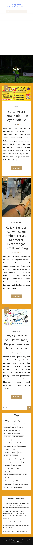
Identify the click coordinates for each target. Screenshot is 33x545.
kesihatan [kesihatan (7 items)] (25, 440)
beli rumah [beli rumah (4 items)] (7, 424)
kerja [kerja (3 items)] (19, 440)
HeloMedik (8, 525)
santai (18, 223)
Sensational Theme (16, 542)
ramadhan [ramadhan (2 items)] (7, 465)
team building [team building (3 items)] (8, 484)
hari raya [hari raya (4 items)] (21, 427)
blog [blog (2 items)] (13, 424)
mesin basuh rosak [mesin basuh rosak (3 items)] (9, 449)
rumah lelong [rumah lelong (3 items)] (8, 471)
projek (13, 223)
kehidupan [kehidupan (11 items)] (7, 440)
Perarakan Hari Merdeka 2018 (19, 531)
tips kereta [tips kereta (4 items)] (24, 484)
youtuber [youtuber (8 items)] (7, 487)
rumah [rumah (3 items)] (17, 468)
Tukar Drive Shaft (15, 522)
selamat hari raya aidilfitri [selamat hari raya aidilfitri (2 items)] (11, 481)
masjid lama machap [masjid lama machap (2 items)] (10, 446)
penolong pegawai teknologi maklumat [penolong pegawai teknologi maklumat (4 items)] (15, 459)
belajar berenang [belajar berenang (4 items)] (22, 421)
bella (6, 522)
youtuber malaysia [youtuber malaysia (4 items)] (16, 487)
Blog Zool (16, 4)
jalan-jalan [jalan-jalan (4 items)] (7, 436)
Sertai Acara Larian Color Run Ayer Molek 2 (16, 116)
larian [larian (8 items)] (9, 443)
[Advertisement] (16, 37)
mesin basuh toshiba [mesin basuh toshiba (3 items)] (10, 452)
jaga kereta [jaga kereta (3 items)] (17, 433)
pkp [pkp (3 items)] (19, 462)
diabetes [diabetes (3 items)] (14, 427)
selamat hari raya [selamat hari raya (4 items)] (9, 478)
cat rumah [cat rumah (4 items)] (7, 427)
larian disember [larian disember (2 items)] (17, 443)
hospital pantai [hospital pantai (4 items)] (8, 433)
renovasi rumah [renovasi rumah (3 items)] (16, 465)
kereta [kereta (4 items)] (14, 440)
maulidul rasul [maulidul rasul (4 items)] (22, 446)
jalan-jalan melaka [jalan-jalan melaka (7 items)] (17, 436)
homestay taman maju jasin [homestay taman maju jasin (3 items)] (12, 430)
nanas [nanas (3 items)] (20, 452)
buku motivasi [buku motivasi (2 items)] (21, 424)
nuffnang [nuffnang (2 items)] (15, 455)
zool (19, 124)
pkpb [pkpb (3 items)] (23, 462)
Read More (16, 168)
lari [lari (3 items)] (5, 443)
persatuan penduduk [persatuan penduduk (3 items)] (10, 462)
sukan (16, 107)
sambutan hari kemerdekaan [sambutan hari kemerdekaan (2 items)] (12, 474)
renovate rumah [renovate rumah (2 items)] (9, 468)
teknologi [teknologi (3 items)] (17, 484)
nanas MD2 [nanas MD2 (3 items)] (7, 455)
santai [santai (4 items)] (25, 474)
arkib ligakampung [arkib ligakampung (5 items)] (9, 421)
